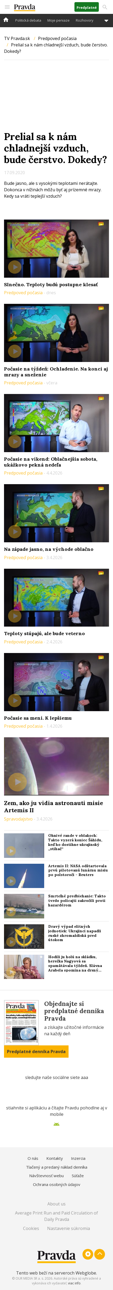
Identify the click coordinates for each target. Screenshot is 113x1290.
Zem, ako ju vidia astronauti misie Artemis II (53, 806)
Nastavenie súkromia (68, 1228)
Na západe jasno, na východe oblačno (48, 549)
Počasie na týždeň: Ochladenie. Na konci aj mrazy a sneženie (56, 372)
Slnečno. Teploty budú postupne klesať (51, 284)
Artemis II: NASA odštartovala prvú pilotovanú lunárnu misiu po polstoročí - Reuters (78, 870)
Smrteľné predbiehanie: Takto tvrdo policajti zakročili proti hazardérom (77, 900)
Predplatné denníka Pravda (36, 1051)
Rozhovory (84, 20)
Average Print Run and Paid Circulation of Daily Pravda (56, 1216)
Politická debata (28, 20)
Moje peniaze (58, 20)
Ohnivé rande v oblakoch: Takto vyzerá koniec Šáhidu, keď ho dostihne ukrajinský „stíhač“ (75, 842)
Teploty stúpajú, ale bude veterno (44, 633)
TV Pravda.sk (17, 38)
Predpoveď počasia (57, 38)
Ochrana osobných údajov (56, 1184)
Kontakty (54, 1158)
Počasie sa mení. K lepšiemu (38, 718)
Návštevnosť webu (46, 1175)
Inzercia (78, 1158)
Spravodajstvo (19, 819)
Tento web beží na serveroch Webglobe (56, 1273)
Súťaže (78, 1175)
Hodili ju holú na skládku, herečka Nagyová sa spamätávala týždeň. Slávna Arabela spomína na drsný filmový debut (75, 965)
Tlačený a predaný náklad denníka (56, 1167)
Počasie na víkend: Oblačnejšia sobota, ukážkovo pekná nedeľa (50, 462)
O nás (33, 1158)
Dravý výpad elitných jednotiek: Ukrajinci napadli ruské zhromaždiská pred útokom (74, 933)
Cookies (31, 1228)
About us (56, 1204)
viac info (74, 1283)
